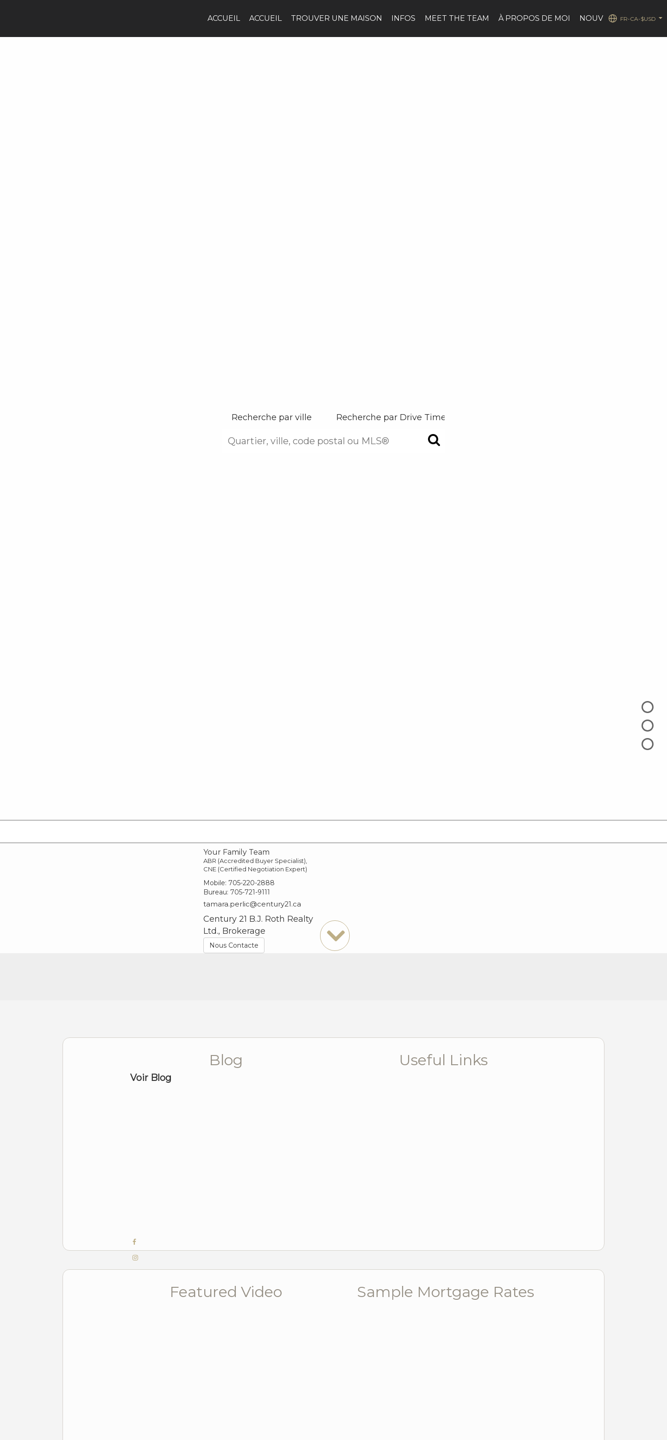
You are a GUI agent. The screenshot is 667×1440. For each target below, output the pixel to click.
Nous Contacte (233, 945)
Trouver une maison (336, 18)
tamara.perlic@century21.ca (252, 904)
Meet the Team (457, 18)
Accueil (224, 18)
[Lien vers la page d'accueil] (12, 18)
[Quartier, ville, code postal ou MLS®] (333, 441)
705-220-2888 (251, 883)
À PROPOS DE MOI (534, 18)
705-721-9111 (250, 892)
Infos (403, 18)
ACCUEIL (265, 18)
